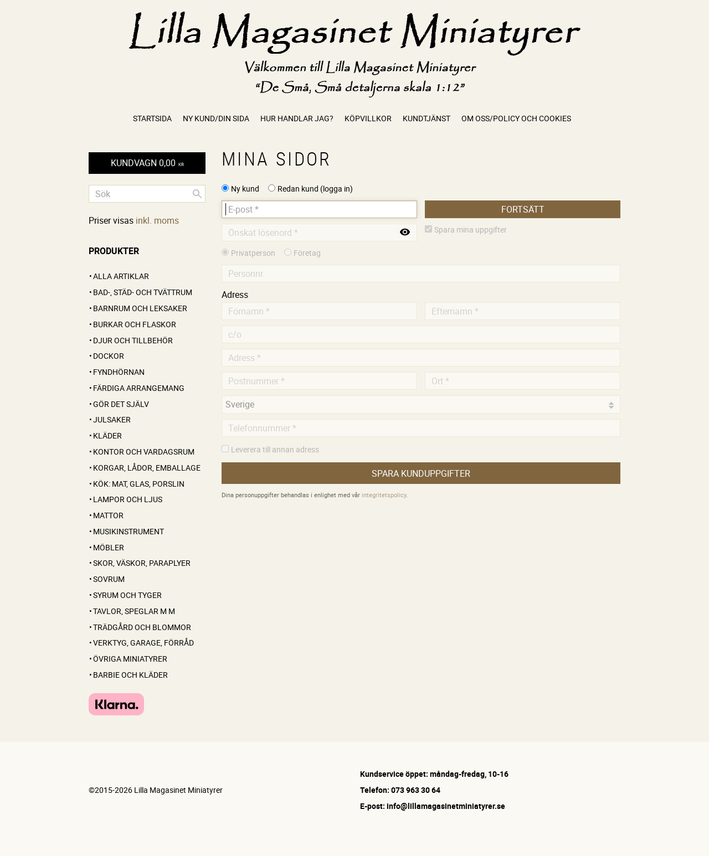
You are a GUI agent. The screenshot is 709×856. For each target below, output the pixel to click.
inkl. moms (157, 220)
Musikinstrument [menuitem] (128, 531)
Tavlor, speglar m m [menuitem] (134, 611)
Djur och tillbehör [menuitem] (133, 340)
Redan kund (315, 188)
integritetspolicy (384, 495)
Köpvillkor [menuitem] (368, 118)
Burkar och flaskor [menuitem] (134, 324)
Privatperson (253, 252)
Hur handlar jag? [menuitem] (296, 118)
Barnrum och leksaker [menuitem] (140, 308)
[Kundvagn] (147, 163)
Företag (307, 252)
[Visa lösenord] (405, 232)
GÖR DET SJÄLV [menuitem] (121, 404)
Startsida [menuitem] (152, 118)
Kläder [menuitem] (107, 435)
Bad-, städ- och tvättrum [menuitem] (142, 292)
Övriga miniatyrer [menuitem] (130, 658)
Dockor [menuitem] (108, 355)
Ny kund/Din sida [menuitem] (216, 118)
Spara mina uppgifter (470, 229)
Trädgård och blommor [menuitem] (142, 627)
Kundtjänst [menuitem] (426, 118)
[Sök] (197, 193)
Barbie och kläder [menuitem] (130, 674)
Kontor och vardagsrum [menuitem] (143, 451)
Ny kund (245, 188)
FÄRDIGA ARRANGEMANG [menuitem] (138, 388)
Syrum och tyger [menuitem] (127, 595)
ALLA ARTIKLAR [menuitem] (121, 276)
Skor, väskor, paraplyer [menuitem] (142, 563)
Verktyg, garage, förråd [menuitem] (143, 642)
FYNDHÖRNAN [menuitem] (119, 372)
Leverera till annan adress (275, 449)
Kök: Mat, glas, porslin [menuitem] (138, 483)
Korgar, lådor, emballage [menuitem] (147, 467)
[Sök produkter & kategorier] (147, 194)
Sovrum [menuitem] (109, 579)
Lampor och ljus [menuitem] (127, 499)
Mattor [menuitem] (108, 515)
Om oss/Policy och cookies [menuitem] (516, 118)
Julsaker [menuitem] (112, 419)
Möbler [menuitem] (108, 547)
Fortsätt (522, 209)
